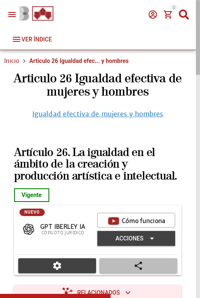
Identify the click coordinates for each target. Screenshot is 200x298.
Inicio (11, 61)
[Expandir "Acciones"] (136, 238)
